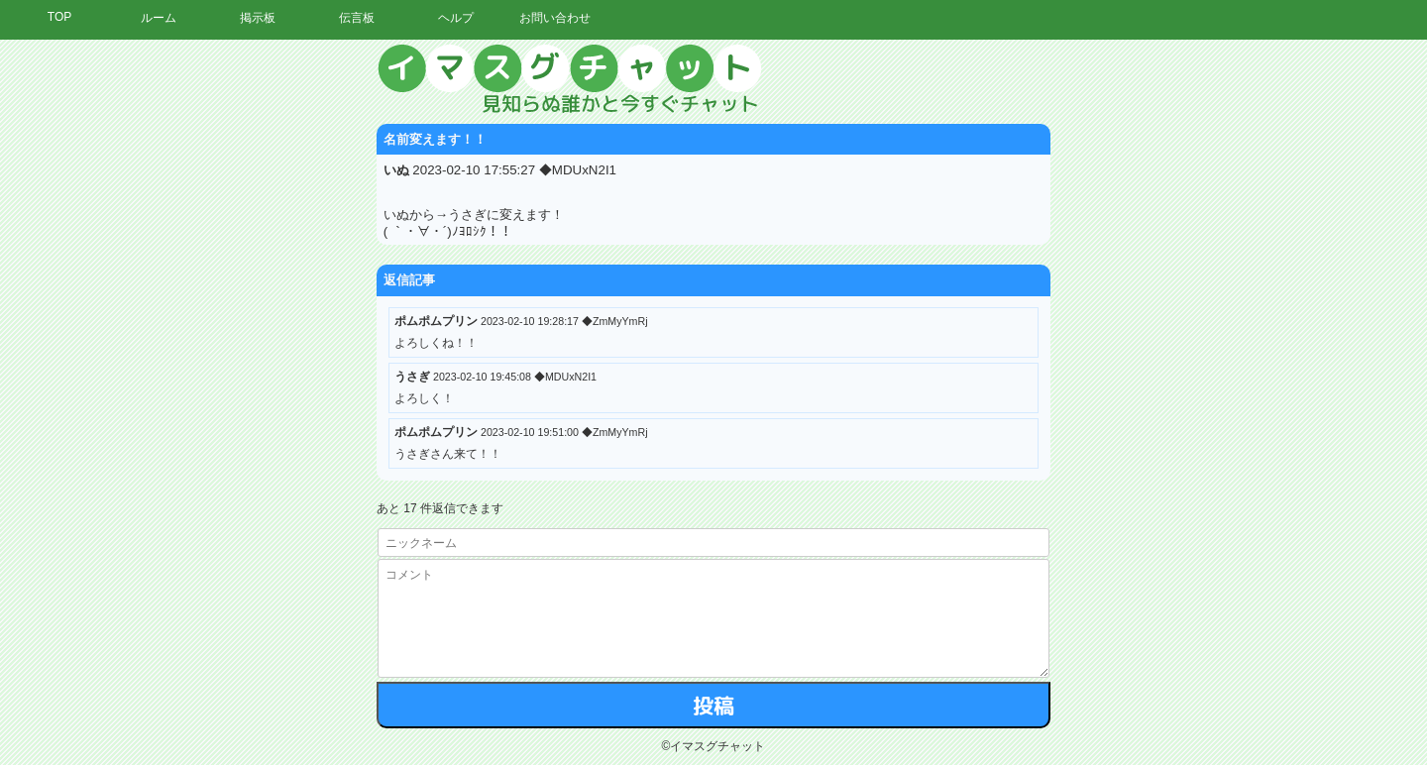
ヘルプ (456, 18)
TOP (59, 17)
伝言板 (357, 18)
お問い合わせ (555, 18)
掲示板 (257, 18)
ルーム (158, 18)
